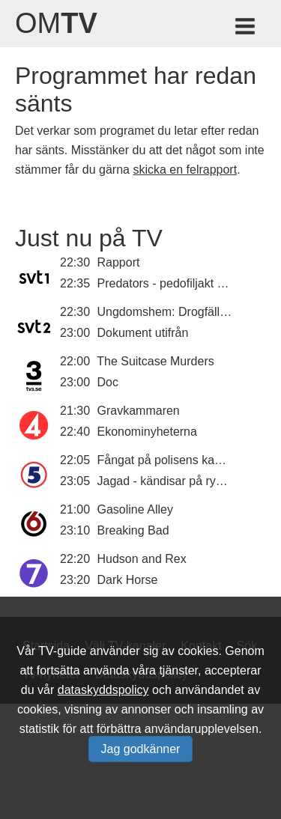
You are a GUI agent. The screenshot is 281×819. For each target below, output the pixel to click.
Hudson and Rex (142, 558)
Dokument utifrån (143, 332)
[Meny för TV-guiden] (246, 29)
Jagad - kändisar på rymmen (173, 481)
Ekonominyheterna (147, 431)
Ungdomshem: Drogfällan (165, 311)
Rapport (118, 262)
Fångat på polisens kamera (169, 460)
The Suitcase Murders (155, 361)
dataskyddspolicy (103, 689)
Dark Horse (127, 579)
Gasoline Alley (135, 509)
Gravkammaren (138, 410)
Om (56, 23)
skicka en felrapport (185, 169)
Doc (107, 382)
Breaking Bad (133, 530)
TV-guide (62, 651)
